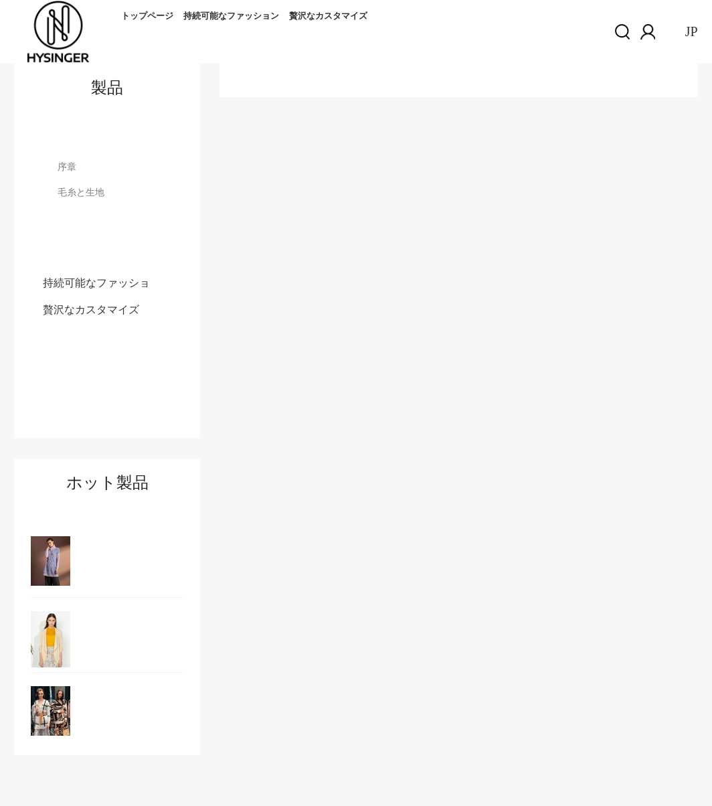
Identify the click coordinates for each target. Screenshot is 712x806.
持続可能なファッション (231, 16)
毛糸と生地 (81, 192)
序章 (67, 167)
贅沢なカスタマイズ (328, 16)
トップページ (147, 16)
